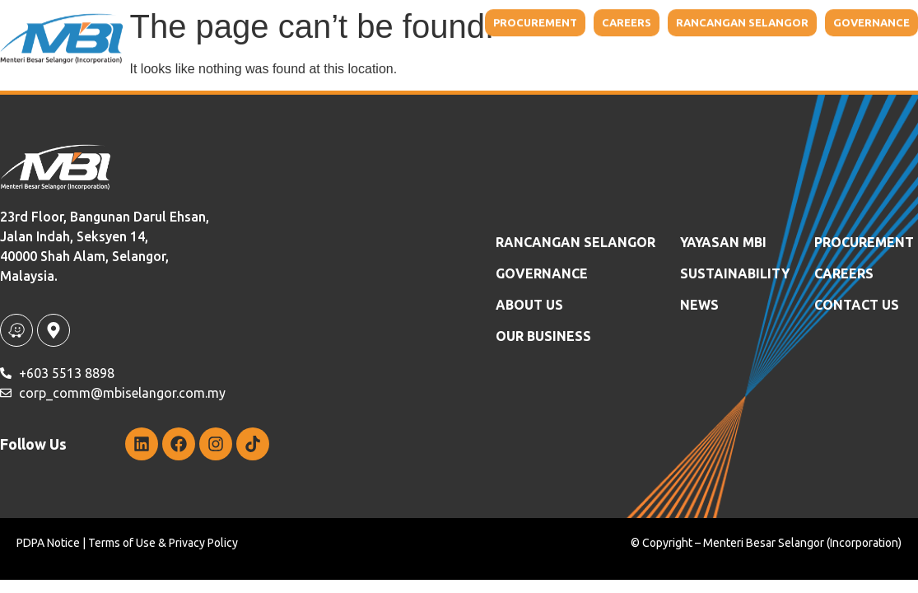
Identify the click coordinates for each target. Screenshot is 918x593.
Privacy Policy (203, 542)
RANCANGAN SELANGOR (575, 242)
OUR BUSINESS (543, 336)
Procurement (864, 242)
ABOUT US (529, 304)
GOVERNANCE (542, 273)
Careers (844, 273)
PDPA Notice (48, 542)
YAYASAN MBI (723, 242)
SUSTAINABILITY (735, 273)
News (699, 304)
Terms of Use (122, 542)
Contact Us (856, 304)
